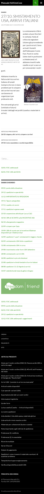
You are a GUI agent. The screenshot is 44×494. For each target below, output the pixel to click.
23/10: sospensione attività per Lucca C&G (16, 214)
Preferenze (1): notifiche (10, 433)
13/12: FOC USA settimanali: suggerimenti (16, 319)
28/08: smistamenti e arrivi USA (12, 254)
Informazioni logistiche (9, 399)
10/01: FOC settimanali (9, 168)
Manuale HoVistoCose (11, 3)
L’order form (5, 403)
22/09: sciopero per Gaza (10, 226)
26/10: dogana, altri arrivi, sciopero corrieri (22, 132)
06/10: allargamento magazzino (12, 222)
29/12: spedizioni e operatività (12, 192)
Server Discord (6, 446)
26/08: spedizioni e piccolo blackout (14, 258)
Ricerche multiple (7, 441)
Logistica (4, 339)
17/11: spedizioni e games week (12, 209)
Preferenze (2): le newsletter (11, 437)
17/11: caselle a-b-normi (10, 205)
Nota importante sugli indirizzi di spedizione (17, 429)
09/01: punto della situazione (11, 188)
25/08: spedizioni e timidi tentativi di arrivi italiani (19, 262)
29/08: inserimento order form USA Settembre (18, 250)
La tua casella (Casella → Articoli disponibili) (17, 408)
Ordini (3, 334)
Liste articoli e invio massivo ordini (13, 420)
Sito (2, 347)
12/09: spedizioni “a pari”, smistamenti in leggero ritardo (21, 237)
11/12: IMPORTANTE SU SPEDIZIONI (15, 197)
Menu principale (41, 3)
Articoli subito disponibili (10, 386)
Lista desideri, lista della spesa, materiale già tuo (18, 416)
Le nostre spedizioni (8, 412)
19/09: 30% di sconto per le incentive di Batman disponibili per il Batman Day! (18, 231)
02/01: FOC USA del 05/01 (11, 172)
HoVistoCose (19, 25)
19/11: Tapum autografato (10, 201)
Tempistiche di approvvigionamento (14, 461)
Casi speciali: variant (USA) (11, 391)
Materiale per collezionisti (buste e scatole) (16, 425)
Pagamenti (5, 343)
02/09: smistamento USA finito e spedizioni (16, 241)
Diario (3, 12)
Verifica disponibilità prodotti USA (13, 465)
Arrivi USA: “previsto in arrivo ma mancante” (17, 382)
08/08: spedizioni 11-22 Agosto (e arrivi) (15, 267)
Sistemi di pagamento (9, 450)
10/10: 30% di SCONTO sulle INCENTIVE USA (18, 218)
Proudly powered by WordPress (11, 491)
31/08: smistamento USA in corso (13, 245)
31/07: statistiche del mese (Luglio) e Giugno (17, 271)
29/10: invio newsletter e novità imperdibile (22, 141)
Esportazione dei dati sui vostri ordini (14, 395)
